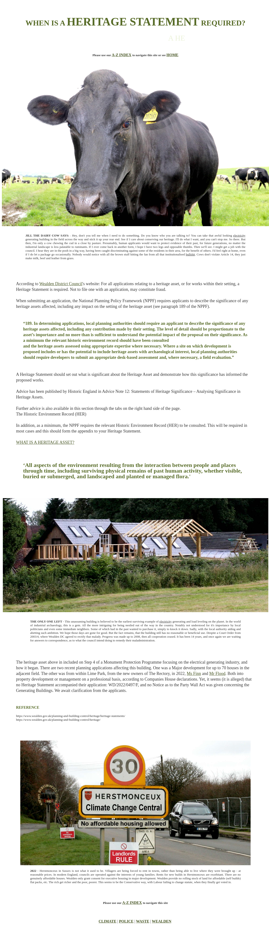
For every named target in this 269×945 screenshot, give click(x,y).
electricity (239, 235)
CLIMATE (107, 921)
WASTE (142, 921)
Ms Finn (194, 673)
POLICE (126, 921)
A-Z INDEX (121, 55)
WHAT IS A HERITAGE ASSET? (45, 442)
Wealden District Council (61, 283)
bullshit (190, 254)
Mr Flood (217, 673)
